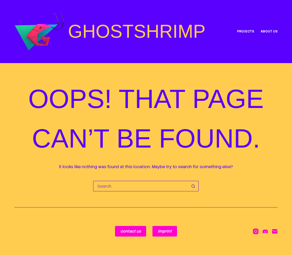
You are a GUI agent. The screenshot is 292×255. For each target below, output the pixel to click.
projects (245, 31)
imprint (165, 231)
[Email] (274, 231)
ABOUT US (269, 31)
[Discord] (265, 231)
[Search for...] (140, 186)
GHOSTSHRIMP (136, 31)
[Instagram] (256, 231)
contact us (130, 231)
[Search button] (193, 186)
